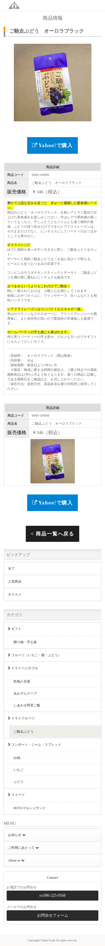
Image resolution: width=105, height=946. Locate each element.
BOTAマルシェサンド (30, 808)
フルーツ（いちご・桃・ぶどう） (34, 655)
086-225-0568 (52, 895)
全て (11, 568)
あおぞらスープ (25, 693)
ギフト (14, 629)
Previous (7, 80)
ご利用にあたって (23, 848)
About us (16, 860)
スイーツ (16, 795)
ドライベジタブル (23, 668)
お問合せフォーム (52, 915)
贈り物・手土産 (25, 642)
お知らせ (16, 835)
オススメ (14, 594)
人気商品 (14, 581)
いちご (19, 770)
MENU (97, 5)
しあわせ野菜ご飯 (27, 705)
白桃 (17, 758)
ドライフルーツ (21, 718)
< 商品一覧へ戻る (52, 534)
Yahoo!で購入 (52, 145)
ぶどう (19, 782)
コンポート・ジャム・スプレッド (34, 745)
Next (98, 80)
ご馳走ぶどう (24, 732)
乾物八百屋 (22, 681)
